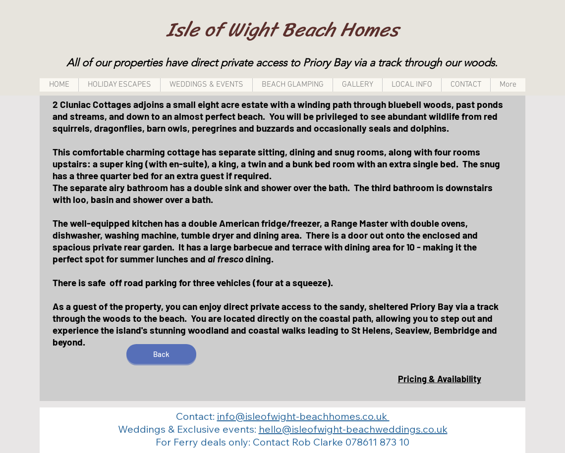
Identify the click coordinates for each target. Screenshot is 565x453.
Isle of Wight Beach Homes (282, 29)
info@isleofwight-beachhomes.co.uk (303, 416)
